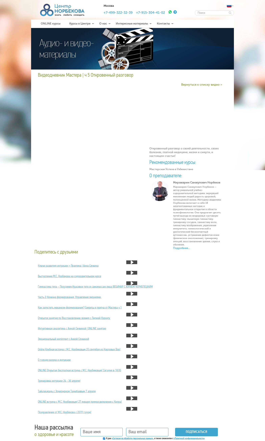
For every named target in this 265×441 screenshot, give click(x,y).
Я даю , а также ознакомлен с (155, 438)
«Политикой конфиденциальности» (189, 438)
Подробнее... (181, 248)
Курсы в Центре (79, 23)
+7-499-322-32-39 (118, 12)
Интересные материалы (132, 23)
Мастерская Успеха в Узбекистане (171, 169)
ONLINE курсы (51, 23)
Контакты (163, 23)
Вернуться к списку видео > (201, 84)
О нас (103, 23)
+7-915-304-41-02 (150, 12)
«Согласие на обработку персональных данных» (132, 438)
